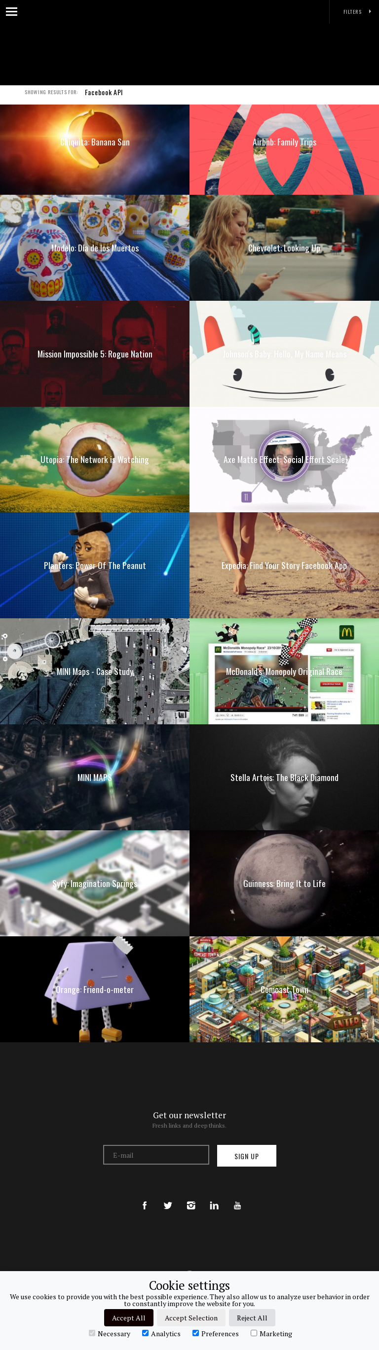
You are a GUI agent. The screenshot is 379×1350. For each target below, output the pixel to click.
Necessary (109, 1333)
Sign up (246, 1156)
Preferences (215, 1333)
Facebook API (104, 97)
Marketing (271, 1333)
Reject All (252, 1317)
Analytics (161, 1333)
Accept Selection (191, 1317)
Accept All (129, 1317)
